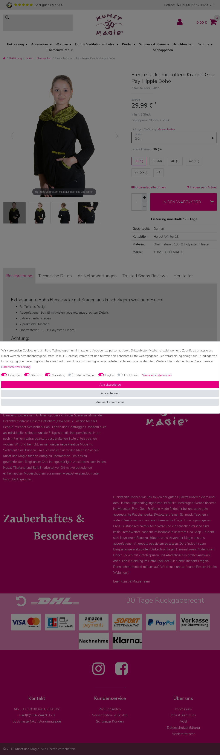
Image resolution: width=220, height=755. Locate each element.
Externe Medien (85, 375)
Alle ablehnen (110, 393)
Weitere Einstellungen (157, 375)
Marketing (58, 375)
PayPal (110, 375)
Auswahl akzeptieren (110, 402)
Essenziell (14, 375)
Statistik (36, 375)
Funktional (131, 375)
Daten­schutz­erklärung (16, 367)
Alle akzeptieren (110, 385)
